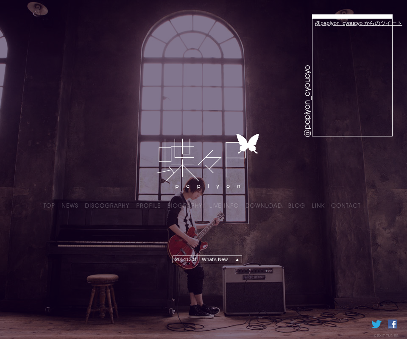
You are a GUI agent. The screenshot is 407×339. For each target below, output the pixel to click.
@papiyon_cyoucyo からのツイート (358, 23)
